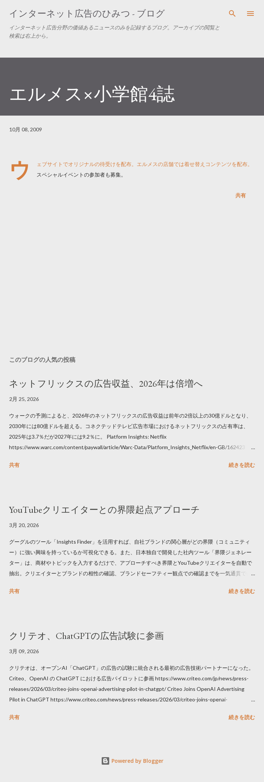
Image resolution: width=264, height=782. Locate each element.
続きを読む (242, 465)
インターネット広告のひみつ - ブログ (87, 13)
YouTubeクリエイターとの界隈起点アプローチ (104, 509)
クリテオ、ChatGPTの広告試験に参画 (86, 636)
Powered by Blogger (132, 760)
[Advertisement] (132, 279)
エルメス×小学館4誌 (92, 93)
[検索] (232, 13)
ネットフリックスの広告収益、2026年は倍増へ (106, 383)
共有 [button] (240, 195)
